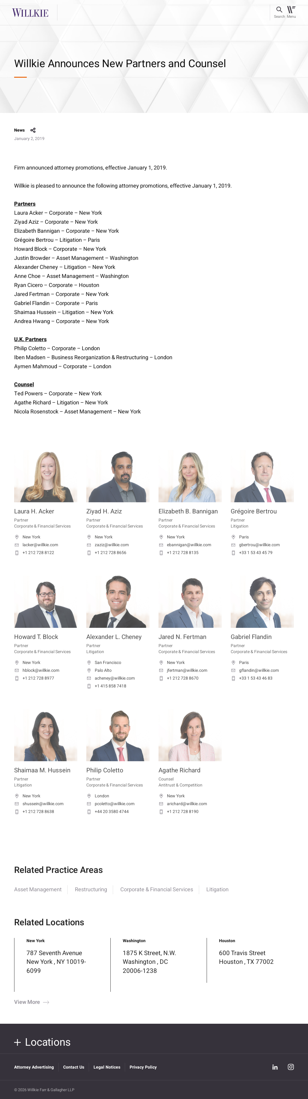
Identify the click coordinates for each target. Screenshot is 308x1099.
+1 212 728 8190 (179, 822)
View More (31, 1009)
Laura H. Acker (34, 521)
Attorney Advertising (34, 1067)
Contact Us (73, 1067)
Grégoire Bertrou (254, 521)
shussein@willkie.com (38, 814)
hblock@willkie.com (36, 680)
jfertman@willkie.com (183, 680)
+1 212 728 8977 (34, 688)
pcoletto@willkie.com (110, 814)
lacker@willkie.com (36, 555)
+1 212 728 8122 (34, 563)
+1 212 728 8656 (106, 563)
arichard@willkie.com (183, 814)
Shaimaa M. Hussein (42, 780)
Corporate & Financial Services (156, 896)
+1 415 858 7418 (106, 696)
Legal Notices (107, 1067)
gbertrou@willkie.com (255, 555)
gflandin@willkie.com (255, 680)
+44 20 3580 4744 (107, 822)
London (97, 806)
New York (27, 547)
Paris (240, 547)
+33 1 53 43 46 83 (252, 688)
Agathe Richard (180, 780)
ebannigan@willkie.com (185, 555)
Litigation (217, 896)
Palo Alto (99, 680)
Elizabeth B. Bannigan (188, 521)
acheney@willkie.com (110, 688)
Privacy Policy (143, 1067)
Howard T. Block (36, 647)
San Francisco (103, 673)
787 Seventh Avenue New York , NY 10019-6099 (56, 968)
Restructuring (91, 896)
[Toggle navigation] (291, 12)
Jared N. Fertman (182, 647)
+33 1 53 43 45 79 (252, 563)
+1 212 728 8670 (179, 688)
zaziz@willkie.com (107, 555)
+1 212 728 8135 (179, 563)
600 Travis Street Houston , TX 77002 (246, 964)
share (33, 130)
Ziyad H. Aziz (104, 521)
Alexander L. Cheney (114, 647)
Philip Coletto (104, 780)
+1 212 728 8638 (34, 822)
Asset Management (38, 896)
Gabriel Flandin (251, 647)
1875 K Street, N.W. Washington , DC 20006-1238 (149, 968)
